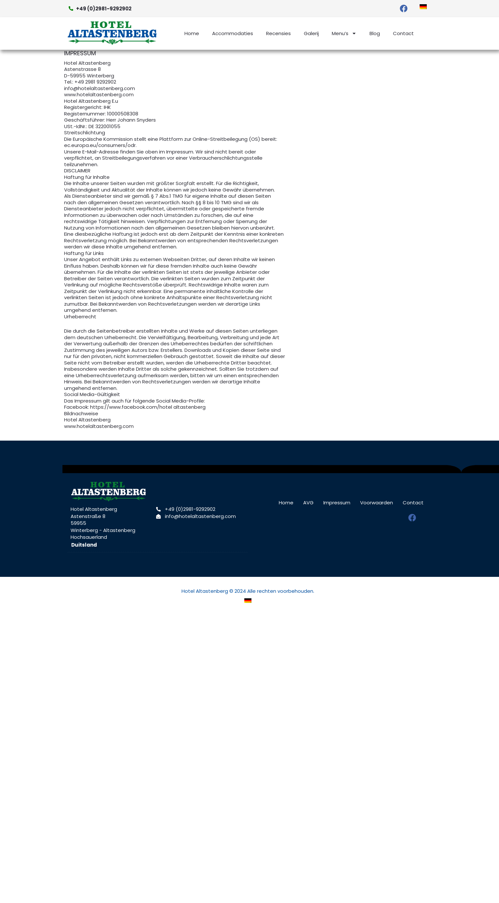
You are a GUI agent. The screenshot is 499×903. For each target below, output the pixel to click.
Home (191, 33)
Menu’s (344, 33)
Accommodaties (232, 33)
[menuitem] (423, 6)
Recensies (278, 33)
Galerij (311, 33)
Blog (375, 33)
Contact (403, 33)
